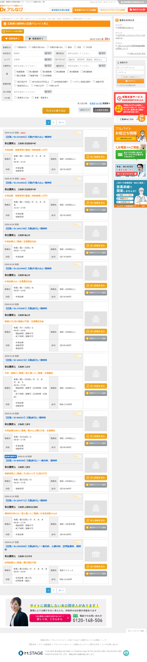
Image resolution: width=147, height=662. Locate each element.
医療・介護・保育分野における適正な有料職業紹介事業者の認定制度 (126, 653)
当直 (79, 47)
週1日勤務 (21, 75)
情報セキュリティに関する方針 (86, 644)
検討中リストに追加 (96, 164)
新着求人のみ (23, 98)
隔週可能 (34, 75)
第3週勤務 (60, 72)
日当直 (89, 47)
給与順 (99, 103)
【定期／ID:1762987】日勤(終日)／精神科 (26, 308)
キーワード (60, 59)
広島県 (59, 19)
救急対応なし (23, 86)
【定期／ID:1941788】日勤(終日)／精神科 (26, 228)
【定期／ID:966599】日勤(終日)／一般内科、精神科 (31, 460)
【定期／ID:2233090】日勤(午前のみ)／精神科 (28, 268)
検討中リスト (137, 9)
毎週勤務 (21, 72)
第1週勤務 (33, 72)
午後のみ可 (54, 86)
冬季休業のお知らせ (125, 28)
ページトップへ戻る (136, 630)
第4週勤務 (74, 72)
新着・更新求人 (41, 98)
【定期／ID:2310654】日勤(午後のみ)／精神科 (28, 182)
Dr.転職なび (61, 10)
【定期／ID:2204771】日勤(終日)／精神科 (26, 500)
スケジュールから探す (13, 31)
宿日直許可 (22, 82)
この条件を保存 (101, 110)
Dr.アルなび (85, 10)
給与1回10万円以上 (40, 82)
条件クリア (84, 110)
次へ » (61, 122)
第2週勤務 (47, 72)
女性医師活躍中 (61, 82)
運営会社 (32, 644)
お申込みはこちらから (50, 618)
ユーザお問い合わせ (110, 644)
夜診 (70, 47)
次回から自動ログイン (132, 77)
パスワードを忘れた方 (127, 85)
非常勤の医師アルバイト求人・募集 (12, 19)
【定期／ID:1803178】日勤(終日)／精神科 (26, 360)
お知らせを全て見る (137, 53)
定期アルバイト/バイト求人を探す (35, 19)
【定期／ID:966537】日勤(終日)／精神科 (25, 417)
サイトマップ (111, 2)
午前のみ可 (39, 86)
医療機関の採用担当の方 (132, 2)
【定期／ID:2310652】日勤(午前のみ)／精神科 (28, 137)
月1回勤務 (47, 75)
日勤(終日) (22, 47)
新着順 (93, 103)
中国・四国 (51, 19)
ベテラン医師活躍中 (82, 82)
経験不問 (100, 82)
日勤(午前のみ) (38, 47)
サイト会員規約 (45, 644)
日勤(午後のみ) (56, 47)
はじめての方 (97, 2)
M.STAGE (30, 653)
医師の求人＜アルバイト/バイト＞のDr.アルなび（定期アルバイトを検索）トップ (73, 640)
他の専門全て (67, 19)
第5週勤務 (87, 72)
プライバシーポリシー (63, 644)
